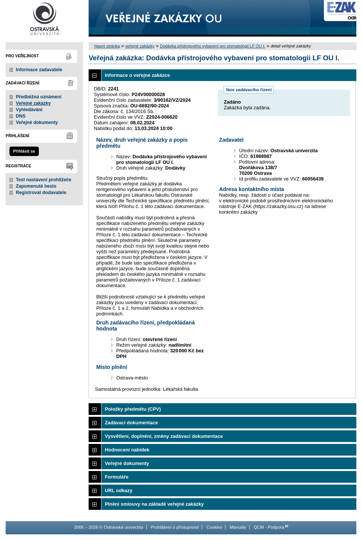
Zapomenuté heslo (36, 186)
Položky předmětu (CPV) (133, 409)
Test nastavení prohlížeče (43, 179)
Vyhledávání (29, 109)
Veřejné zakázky (33, 103)
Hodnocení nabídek (127, 450)
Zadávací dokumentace (131, 422)
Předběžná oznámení (38, 96)
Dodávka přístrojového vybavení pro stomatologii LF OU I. (212, 46)
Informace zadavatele (39, 69)
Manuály (238, 527)
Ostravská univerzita (44, 18)
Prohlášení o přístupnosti (175, 527)
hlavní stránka (107, 46)
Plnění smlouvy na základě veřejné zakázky (154, 504)
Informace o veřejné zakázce (137, 75)
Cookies (214, 527)
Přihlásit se (24, 151)
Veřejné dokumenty (37, 122)
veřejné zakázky (140, 46)
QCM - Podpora (269, 527)
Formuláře (117, 477)
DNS (21, 116)
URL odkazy (118, 490)
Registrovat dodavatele (41, 192)
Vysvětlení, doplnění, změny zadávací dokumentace (164, 436)
